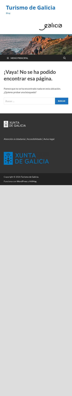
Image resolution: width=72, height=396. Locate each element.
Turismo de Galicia (30, 7)
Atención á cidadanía (14, 138)
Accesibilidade (34, 138)
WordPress (22, 181)
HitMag (32, 181)
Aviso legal (48, 138)
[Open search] (64, 58)
